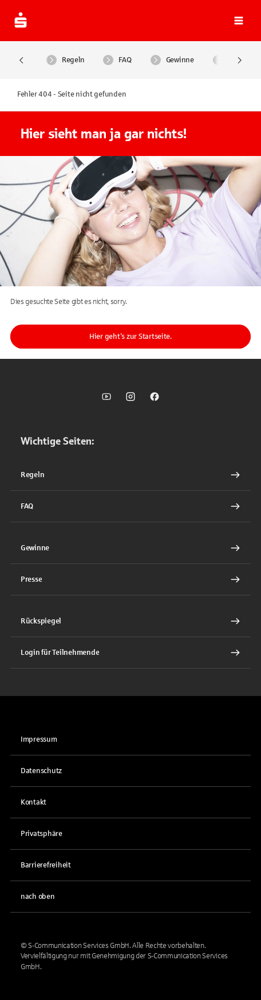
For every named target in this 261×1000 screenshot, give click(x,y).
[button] (239, 21)
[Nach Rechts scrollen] (239, 60)
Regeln (65, 60)
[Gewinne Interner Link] (130, 548)
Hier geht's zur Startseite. (130, 337)
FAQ (117, 60)
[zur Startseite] (20, 20)
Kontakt (33, 802)
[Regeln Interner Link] (130, 474)
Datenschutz (41, 771)
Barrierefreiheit (46, 865)
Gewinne (172, 60)
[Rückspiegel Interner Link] (130, 621)
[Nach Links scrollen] (21, 60)
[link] (106, 396)
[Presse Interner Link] (130, 579)
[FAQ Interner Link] (130, 506)
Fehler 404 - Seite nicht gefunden (71, 94)
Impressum (39, 739)
